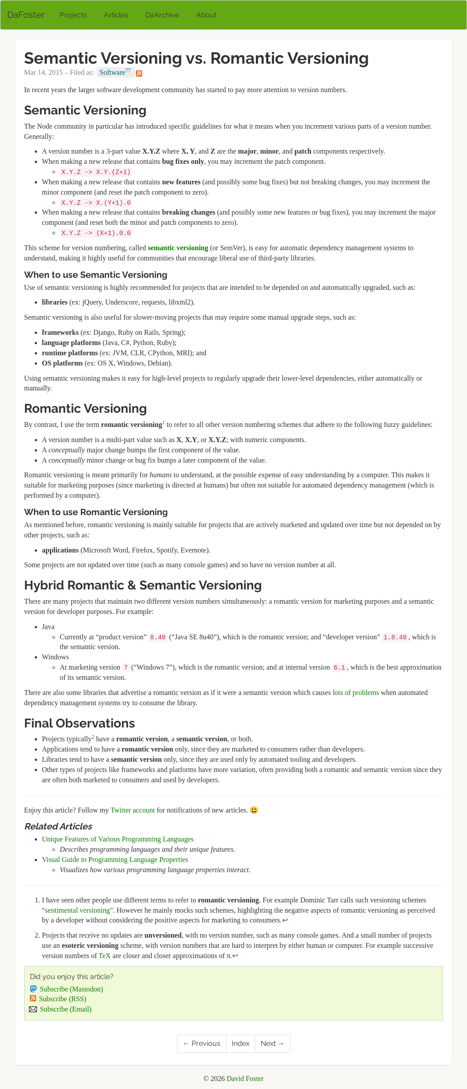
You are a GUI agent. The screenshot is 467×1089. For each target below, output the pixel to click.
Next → (273, 1043)
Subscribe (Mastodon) (66, 989)
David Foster (245, 1078)
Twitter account (133, 810)
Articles (116, 15)
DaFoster (26, 14)
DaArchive (162, 15)
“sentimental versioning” (77, 910)
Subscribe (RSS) (58, 999)
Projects (73, 15)
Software (115, 71)
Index (241, 1043)
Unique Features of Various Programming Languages (118, 839)
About (206, 15)
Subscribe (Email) (60, 1009)
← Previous (202, 1043)
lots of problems (356, 692)
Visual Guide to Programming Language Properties (115, 859)
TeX (104, 955)
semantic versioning (178, 248)
